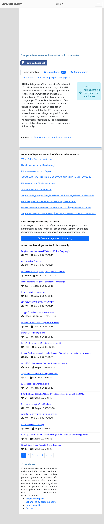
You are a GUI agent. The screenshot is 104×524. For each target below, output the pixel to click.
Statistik (28, 77)
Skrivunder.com (12, 4)
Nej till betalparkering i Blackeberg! (38, 165)
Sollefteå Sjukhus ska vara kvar (36, 189)
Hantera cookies (34, 505)
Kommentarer (79, 71)
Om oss (29, 508)
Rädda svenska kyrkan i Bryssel (36, 171)
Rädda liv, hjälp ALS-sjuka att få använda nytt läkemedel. (48, 201)
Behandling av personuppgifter (54, 77)
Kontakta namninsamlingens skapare (51, 137)
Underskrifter (55, 72)
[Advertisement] (60, 31)
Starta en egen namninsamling (55, 238)
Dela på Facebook (33, 62)
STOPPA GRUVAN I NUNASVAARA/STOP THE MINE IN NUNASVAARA (56, 177)
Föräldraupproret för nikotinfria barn (38, 183)
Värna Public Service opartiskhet (37, 159)
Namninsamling (31, 71)
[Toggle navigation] (98, 3)
